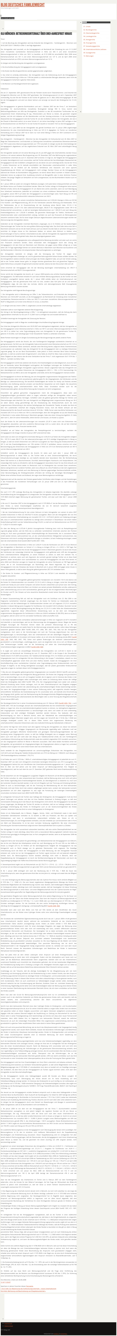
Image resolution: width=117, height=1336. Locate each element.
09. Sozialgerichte (89, 53)
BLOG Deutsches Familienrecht (23, 4)
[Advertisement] (37, 15)
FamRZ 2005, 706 (65, 703)
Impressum (8, 1323)
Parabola (56, 1334)
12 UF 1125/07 (6, 1282)
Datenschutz (8, 1326)
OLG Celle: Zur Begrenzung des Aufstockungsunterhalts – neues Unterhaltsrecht (28, 1289)
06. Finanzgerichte (89, 43)
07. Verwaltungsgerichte (91, 46)
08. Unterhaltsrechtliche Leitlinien (94, 49)
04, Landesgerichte (89, 36)
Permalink (29, 1286)
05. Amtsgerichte (89, 40)
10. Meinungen (88, 56)
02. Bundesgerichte (90, 30)
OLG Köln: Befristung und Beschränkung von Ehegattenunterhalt (23, 1291)
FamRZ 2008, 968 (37, 647)
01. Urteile (86, 27)
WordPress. (64, 1334)
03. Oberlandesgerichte (91, 33)
